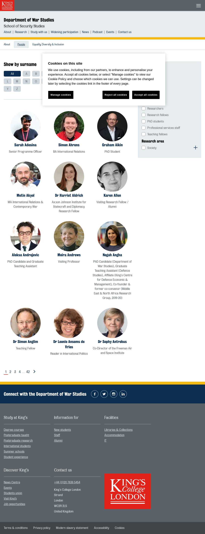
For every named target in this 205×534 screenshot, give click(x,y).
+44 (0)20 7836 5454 (67, 482)
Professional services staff (163, 127)
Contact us (124, 32)
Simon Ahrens (68, 145)
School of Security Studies (24, 26)
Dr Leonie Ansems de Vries (69, 344)
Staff (57, 435)
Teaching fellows (157, 134)
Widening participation (64, 32)
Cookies (119, 527)
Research (21, 32)
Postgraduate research (18, 440)
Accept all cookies (146, 94)
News (85, 32)
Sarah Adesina (25, 145)
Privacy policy (41, 527)
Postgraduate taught (16, 435)
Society (151, 147)
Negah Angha (112, 255)
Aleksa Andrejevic (25, 255)
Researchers (155, 108)
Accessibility (101, 527)
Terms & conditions (16, 527)
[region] (103, 79)
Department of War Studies (29, 20)
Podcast (97, 32)
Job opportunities (14, 504)
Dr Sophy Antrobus (112, 341)
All (12, 73)
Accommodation (114, 435)
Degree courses (14, 429)
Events (110, 32)
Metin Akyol (25, 195)
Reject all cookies (116, 94)
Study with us (39, 32)
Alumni (58, 440)
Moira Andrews (69, 255)
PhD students (155, 121)
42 (28, 372)
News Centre (12, 482)
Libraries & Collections (118, 429)
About (7, 32)
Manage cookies (61, 94)
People (21, 44)
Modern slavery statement (72, 527)
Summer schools (14, 451)
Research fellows (158, 115)
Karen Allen (112, 195)
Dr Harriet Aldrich (69, 195)
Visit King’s (10, 498)
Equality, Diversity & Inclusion (48, 44)
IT (105, 440)
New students (62, 429)
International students (17, 446)
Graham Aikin (112, 145)
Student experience (16, 457)
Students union (13, 493)
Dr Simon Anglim (25, 341)
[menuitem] (9, 32)
